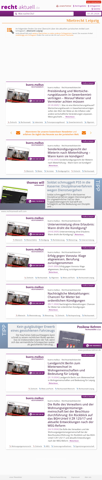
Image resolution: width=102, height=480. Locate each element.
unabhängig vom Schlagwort (26, 35)
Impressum (75, 477)
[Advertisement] (51, 59)
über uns (88, 477)
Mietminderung (35, 315)
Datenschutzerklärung (58, 477)
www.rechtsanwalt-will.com (14, 211)
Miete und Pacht (69, 277)
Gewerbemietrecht (76, 122)
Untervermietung (87, 240)
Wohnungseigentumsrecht (21, 446)
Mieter (39, 171)
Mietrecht (29, 171)
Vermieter (50, 171)
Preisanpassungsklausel (56, 122)
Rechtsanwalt (26, 122)
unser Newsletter (15, 477)
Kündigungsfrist (63, 171)
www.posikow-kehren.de (89, 350)
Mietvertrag (73, 240)
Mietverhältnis (31, 240)
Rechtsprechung (74, 315)
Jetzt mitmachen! (93, 2)
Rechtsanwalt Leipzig (86, 277)
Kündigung (45, 240)
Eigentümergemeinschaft (84, 446)
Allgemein (90, 122)
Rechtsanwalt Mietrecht (66, 389)
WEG (48, 446)
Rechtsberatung (59, 240)
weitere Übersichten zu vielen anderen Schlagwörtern (52, 33)
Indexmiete (39, 122)
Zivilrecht (13, 122)
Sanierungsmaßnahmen (62, 446)
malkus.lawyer (88, 83)
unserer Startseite (66, 35)
